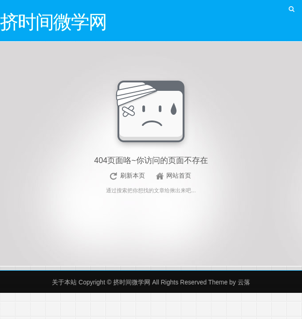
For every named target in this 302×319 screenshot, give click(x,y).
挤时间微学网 (131, 282)
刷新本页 (132, 175)
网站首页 (178, 175)
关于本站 (64, 282)
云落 (244, 282)
